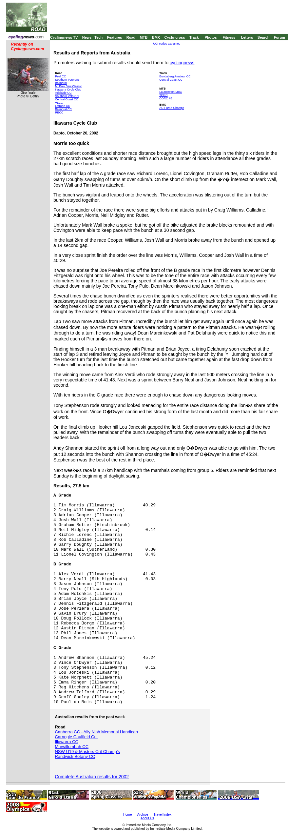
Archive (142, 814)
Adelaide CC (63, 92)
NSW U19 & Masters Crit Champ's (87, 751)
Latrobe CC (62, 106)
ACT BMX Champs (171, 108)
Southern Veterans (67, 79)
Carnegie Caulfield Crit (76, 736)
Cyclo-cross (174, 37)
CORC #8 (165, 98)
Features (114, 37)
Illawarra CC (66, 741)
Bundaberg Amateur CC (175, 76)
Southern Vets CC (67, 96)
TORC (163, 95)
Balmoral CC (63, 109)
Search (264, 37)
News (87, 37)
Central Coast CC (66, 99)
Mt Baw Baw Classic (68, 86)
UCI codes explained (166, 43)
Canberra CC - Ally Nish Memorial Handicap (96, 731)
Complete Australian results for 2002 (92, 776)
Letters (247, 37)
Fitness (228, 37)
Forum (279, 37)
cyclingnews (182, 62)
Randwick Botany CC (75, 756)
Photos (210, 37)
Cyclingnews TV (64, 37)
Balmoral (61, 83)
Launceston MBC (170, 91)
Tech (98, 37)
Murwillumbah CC (71, 746)
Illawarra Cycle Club (68, 89)
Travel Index (163, 814)
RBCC (59, 112)
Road (131, 37)
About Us (147, 818)
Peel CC (60, 76)
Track (194, 37)
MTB (144, 37)
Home (127, 814)
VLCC (59, 102)
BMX (156, 37)
